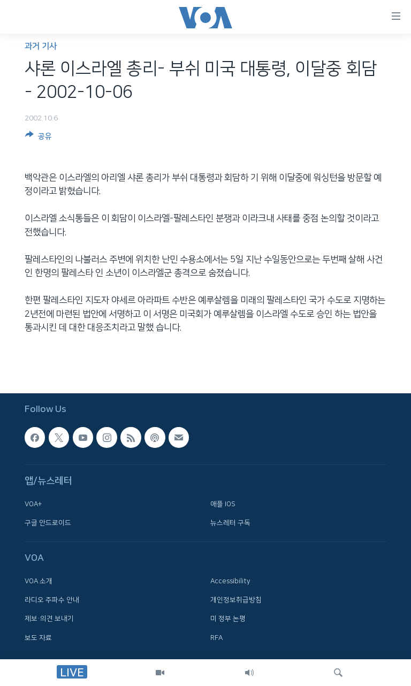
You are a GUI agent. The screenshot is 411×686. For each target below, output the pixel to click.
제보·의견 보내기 (49, 619)
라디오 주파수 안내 (52, 600)
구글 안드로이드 (48, 523)
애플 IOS (222, 504)
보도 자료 (38, 638)
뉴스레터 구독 (230, 523)
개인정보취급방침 (236, 600)
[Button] (38, 138)
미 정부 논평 (228, 619)
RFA (216, 638)
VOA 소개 (38, 581)
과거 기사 (41, 46)
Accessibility (230, 581)
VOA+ (33, 504)
